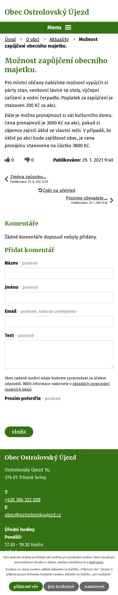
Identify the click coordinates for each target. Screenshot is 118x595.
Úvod (10, 39)
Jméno (21, 287)
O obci (32, 39)
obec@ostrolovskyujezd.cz (33, 515)
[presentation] (40, 412)
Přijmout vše (26, 586)
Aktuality (59, 39)
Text (19, 335)
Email (40, 311)
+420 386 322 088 (23, 499)
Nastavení (94, 586)
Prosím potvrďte (33, 398)
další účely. (96, 562)
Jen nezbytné (61, 586)
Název (21, 263)
